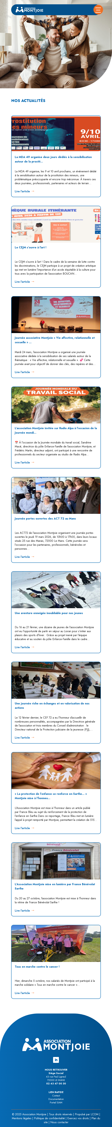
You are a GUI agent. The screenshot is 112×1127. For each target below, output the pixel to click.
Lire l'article (22, 191)
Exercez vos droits (78, 1118)
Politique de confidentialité (49, 1118)
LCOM (94, 1114)
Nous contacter (59, 1122)
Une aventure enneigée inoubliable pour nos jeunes (49, 613)
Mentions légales (21, 1118)
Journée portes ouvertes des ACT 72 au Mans (45, 519)
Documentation (56, 1099)
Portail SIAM (56, 1102)
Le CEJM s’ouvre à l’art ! (30, 247)
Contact (56, 1095)
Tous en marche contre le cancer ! (37, 967)
